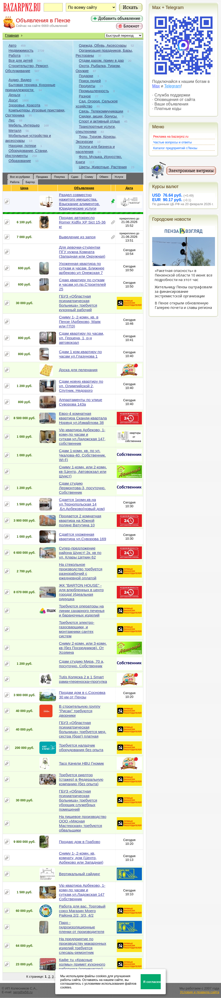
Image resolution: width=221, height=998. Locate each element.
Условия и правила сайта (199, 992)
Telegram (172, 86)
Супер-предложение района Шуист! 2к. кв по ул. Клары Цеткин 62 (80, 552)
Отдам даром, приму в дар (101, 61)
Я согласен (152, 982)
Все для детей (21, 61)
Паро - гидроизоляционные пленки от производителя (81, 927)
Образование (20, 161)
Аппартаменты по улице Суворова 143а (80, 402)
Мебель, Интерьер (24, 125)
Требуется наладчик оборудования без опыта (81, 747)
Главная (12, 35)
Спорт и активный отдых (99, 121)
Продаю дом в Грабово (79, 842)
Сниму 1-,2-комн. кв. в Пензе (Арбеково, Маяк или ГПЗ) (80, 321)
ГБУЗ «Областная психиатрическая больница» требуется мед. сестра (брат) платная (82, 729)
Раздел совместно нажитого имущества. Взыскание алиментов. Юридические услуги (79, 201)
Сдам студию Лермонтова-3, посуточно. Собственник (82, 487)
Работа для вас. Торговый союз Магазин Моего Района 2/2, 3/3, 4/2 (82, 910)
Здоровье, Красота (24, 105)
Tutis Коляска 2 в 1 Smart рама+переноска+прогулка (83, 679)
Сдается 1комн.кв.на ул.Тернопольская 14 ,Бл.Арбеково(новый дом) (82, 504)
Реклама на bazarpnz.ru (170, 136)
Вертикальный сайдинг (79, 874)
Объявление (84, 188)
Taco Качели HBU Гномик (81, 763)
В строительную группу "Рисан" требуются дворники (79, 710)
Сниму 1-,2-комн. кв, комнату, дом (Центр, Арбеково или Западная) (81, 857)
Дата (129, 188)
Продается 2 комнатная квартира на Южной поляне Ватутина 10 (80, 520)
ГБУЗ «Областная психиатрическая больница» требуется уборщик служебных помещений (78, 800)
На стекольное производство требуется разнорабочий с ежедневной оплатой (80, 571)
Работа (15, 55)
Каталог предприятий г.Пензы (175, 148)
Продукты (87, 86)
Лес (12, 120)
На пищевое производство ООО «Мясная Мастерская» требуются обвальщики (82, 823)
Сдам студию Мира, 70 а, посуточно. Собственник (81, 663)
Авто (12, 45)
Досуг (13, 100)
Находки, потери (22, 146)
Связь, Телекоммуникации (101, 111)
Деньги (14, 95)
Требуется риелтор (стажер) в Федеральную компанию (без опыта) (81, 779)
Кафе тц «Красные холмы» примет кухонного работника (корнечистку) (82, 964)
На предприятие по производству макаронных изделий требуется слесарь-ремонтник (82, 946)
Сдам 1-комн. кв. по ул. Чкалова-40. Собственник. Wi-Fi (82, 455)
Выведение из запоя (77, 237)
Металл (15, 131)
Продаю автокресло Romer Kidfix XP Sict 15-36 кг (82, 222)
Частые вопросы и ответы (172, 142)
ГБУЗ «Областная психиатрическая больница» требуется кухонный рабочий (78, 303)
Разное (85, 96)
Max (156, 86)
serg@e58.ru (22, 992)
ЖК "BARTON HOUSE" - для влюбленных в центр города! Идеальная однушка (81, 592)
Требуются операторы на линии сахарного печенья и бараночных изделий (81, 610)
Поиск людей (90, 81)
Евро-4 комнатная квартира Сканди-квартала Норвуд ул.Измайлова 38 (83, 418)
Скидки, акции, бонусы (98, 116)
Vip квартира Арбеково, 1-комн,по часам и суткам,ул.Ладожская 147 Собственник (82, 892)
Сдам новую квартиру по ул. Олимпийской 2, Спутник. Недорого (81, 386)
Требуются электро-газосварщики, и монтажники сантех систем (76, 629)
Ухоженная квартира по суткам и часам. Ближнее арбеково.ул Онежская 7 (81, 268)
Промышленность (94, 91)
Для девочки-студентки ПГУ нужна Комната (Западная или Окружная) (82, 251)
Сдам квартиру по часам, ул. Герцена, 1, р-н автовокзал (81, 338)
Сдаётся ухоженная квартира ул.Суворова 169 (82, 536)
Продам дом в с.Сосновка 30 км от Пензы (82, 694)
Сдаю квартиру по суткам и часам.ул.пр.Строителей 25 (82, 284)
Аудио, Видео (20, 80)
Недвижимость (21, 50)
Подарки (86, 76)
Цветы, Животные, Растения (103, 167)
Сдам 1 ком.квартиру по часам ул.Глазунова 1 (80, 354)
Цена (24, 188)
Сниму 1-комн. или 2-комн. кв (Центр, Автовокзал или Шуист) (83, 471)
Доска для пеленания (78, 370)
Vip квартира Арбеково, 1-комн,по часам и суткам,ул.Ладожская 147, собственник (82, 437)
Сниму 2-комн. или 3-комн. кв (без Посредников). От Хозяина (83, 647)
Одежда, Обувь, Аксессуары (103, 45)
